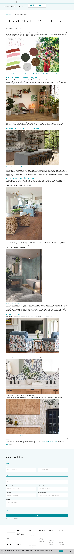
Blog (13, 14)
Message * (8, 499)
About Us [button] (20, 6)
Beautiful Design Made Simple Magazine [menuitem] (42, 538)
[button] (67, 6)
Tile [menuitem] (30, 543)
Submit (37, 515)
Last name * (40, 466)
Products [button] (6, 6)
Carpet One (8, 14)
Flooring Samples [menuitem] (42, 535)
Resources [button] (13, 6)
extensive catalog (42, 442)
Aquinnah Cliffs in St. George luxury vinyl (47, 73)
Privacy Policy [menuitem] (61, 544)
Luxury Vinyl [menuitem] (31, 535)
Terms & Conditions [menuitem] (61, 542)
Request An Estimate (61, 7)
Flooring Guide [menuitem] (52, 537)
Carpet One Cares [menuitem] (62, 537)
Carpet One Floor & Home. (15, 546)
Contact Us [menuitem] (61, 539)
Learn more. (33, 552)
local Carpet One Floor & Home (50, 441)
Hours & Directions (52, 7)
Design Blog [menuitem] (41, 541)
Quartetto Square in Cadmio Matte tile (29, 73)
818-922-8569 (19, 1)
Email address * (41, 485)
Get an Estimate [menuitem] (32, 545)
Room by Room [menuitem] (62, 535)
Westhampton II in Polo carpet (13, 73)
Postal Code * (8, 492)
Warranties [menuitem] (51, 542)
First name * (8, 466)
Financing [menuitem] (31, 547)
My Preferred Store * (42, 492)
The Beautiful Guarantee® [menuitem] (51, 540)
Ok (61, 551)
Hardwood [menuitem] (31, 537)
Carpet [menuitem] (30, 539)
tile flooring (23, 183)
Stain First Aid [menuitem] (51, 535)
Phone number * (9, 485)
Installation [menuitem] (51, 544)
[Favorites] (69, 6)
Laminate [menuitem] (31, 541)
